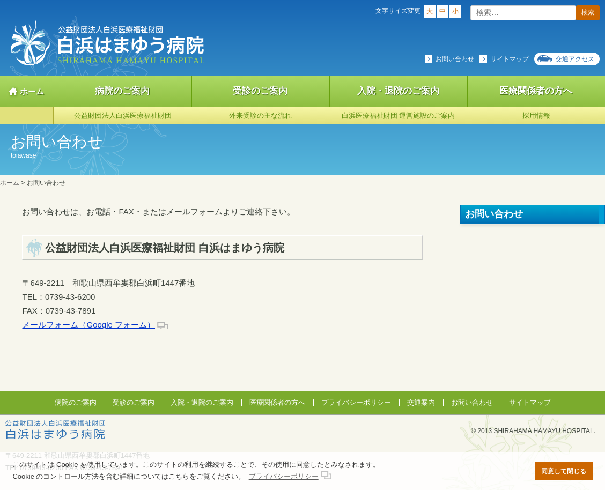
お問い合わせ (455, 59)
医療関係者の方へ (277, 402)
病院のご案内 (122, 91)
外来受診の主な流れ (260, 116)
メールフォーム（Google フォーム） (88, 324)
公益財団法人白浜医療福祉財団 (123, 116)
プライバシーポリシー (356, 402)
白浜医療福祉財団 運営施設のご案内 (398, 116)
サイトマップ (509, 59)
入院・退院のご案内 (398, 91)
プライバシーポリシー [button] (284, 476)
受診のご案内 (260, 91)
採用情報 (536, 116)
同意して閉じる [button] (563, 470)
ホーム (32, 91)
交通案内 (421, 402)
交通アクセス (575, 59)
